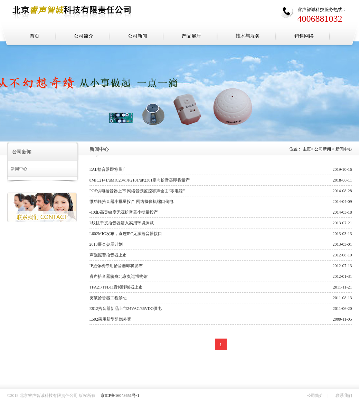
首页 (34, 36)
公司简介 (83, 36)
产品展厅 (191, 36)
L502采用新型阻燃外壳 (110, 319)
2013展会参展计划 (106, 244)
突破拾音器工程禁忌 (108, 297)
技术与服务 (248, 36)
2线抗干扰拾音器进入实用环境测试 (121, 223)
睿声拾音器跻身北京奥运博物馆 (118, 276)
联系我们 (344, 395)
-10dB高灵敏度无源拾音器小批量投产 (123, 212)
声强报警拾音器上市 (108, 255)
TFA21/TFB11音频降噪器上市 (116, 287)
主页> (308, 149)
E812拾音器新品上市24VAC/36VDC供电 (125, 308)
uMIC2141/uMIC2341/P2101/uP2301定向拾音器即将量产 (139, 180)
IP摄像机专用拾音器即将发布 (116, 265)
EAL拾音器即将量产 (107, 169)
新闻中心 (19, 168)
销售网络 (304, 36)
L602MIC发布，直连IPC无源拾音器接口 (125, 233)
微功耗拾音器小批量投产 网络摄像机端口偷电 (131, 201)
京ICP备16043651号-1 (120, 395)
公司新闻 (137, 36)
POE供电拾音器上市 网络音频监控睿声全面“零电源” (137, 190)
